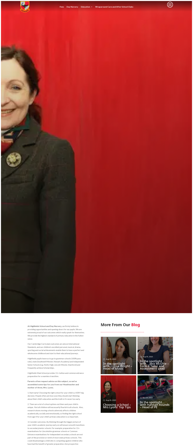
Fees (62, 7)
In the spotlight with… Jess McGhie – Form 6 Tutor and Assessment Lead (154, 364)
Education (85, 7)
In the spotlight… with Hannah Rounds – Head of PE (154, 404)
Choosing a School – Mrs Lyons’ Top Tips (117, 406)
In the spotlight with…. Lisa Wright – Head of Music (117, 365)
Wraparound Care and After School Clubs (114, 7)
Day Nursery (72, 7)
